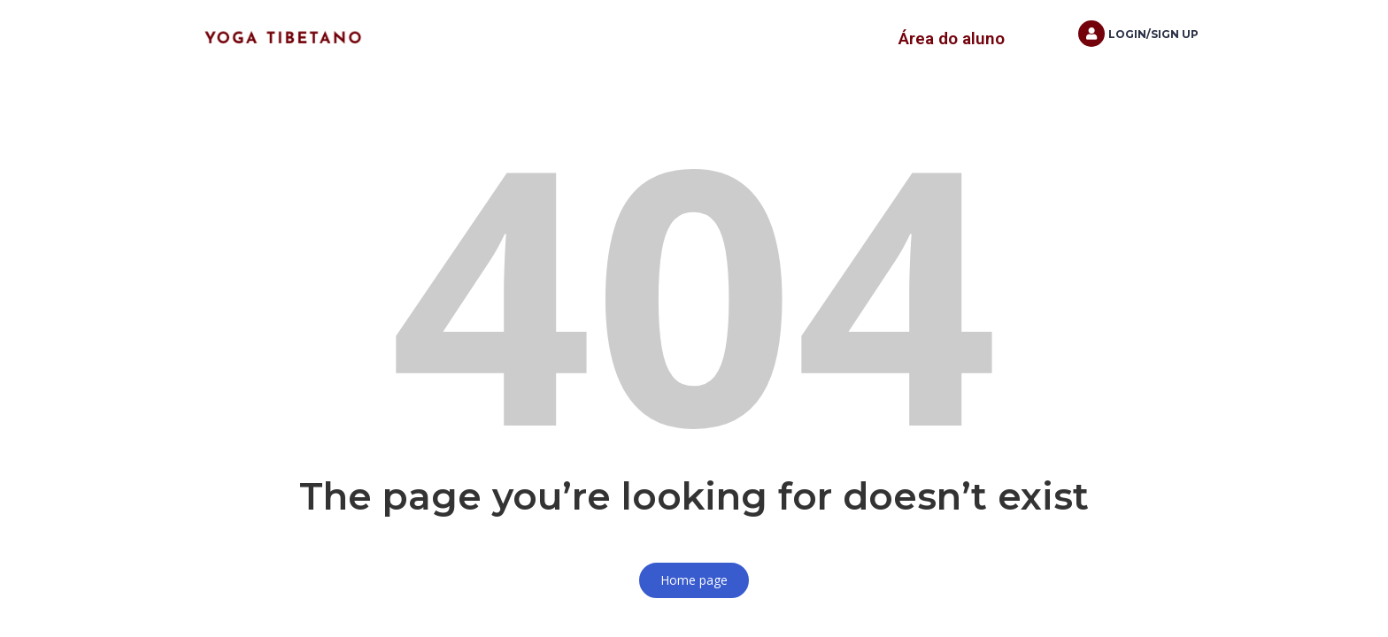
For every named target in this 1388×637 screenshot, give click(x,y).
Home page (694, 580)
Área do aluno (951, 38)
